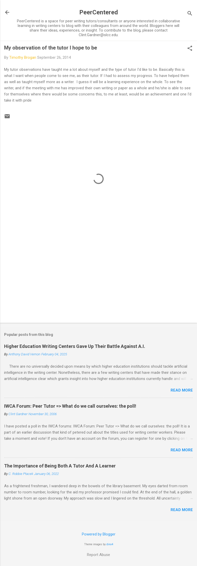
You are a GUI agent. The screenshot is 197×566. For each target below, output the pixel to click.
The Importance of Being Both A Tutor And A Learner (60, 466)
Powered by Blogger (98, 534)
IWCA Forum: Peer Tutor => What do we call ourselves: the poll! (70, 406)
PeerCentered (98, 12)
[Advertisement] (98, 279)
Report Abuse (98, 554)
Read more (182, 390)
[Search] (190, 14)
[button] (190, 48)
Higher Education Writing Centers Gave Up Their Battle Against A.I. (74, 346)
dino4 (109, 544)
